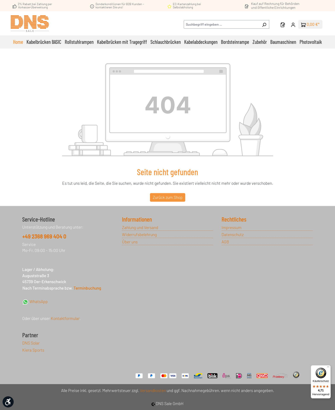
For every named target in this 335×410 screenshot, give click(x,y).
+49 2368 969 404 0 (44, 237)
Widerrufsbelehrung (139, 234)
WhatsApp (35, 301)
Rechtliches (234, 219)
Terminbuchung (87, 288)
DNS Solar (31, 342)
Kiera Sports (33, 350)
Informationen (137, 219)
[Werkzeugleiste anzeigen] (8, 401)
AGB (225, 241)
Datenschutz (233, 234)
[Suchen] (264, 24)
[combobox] (221, 24)
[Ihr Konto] (293, 24)
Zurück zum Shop (167, 197)
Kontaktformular (65, 318)
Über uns (130, 241)
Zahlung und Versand (140, 227)
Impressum (231, 227)
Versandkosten (153, 390)
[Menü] (328, 367)
